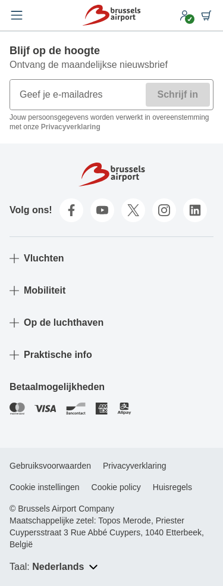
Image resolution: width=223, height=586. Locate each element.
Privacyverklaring (70, 127)
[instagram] (164, 210)
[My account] (185, 15)
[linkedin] (195, 210)
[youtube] (102, 210)
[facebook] (71, 210)
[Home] (111, 15)
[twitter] (133, 210)
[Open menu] (17, 15)
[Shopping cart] (206, 15)
